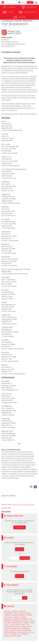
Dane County (8, 617)
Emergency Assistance (21, 619)
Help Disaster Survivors (15, 622)
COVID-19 (29, 615)
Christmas (7, 615)
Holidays (26, 622)
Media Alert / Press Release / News (18, 627)
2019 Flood (7, 611)
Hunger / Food (16, 504)
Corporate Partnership (18, 615)
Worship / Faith (16, 636)
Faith (30, 619)
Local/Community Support (12, 626)
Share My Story (19, 527)
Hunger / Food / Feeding (17, 624)
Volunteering (25, 634)
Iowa (28, 624)
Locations (22, 2)
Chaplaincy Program (25, 613)
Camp (15, 613)
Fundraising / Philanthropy (12, 621)
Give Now (19, 549)
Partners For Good (15, 630)
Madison (24, 626)
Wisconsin (7, 636)
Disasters (16, 617)
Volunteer (19, 576)
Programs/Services (10, 632)
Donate (30, 2)
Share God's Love (22, 632)
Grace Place (25, 621)
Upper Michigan (15, 634)
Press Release (26, 630)
